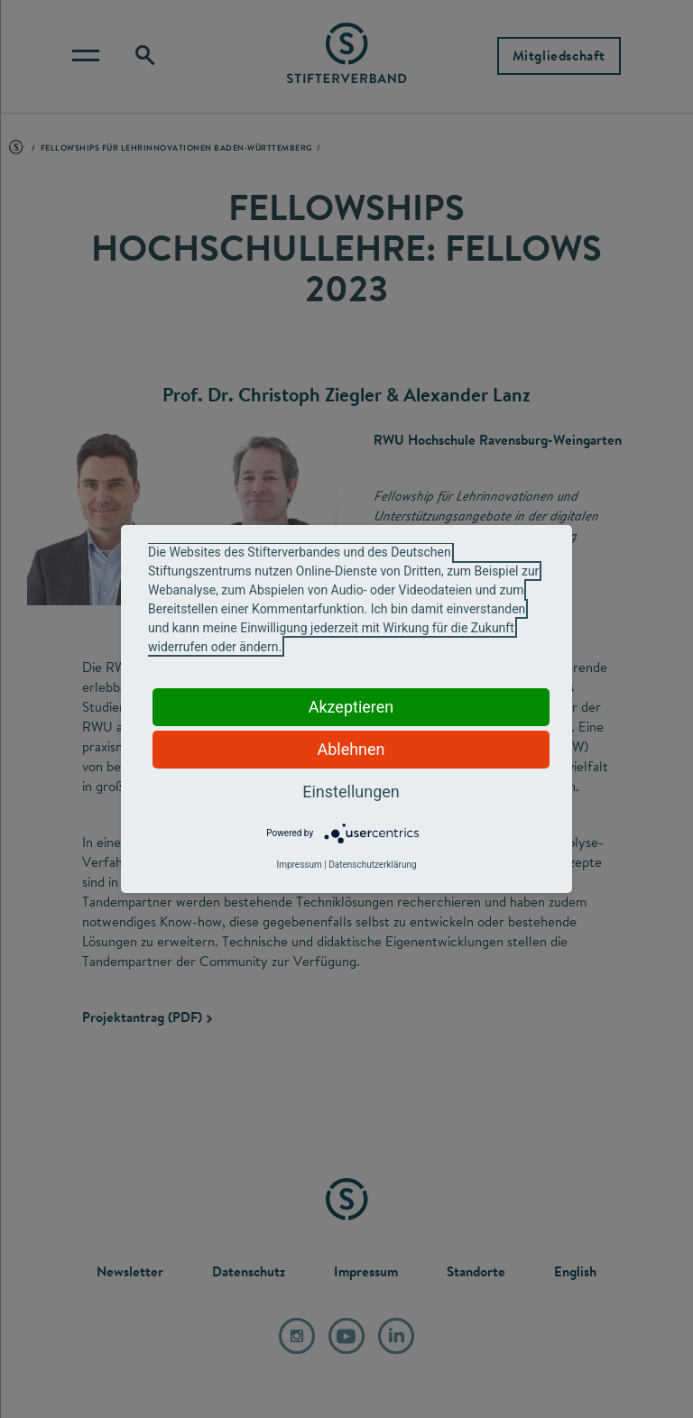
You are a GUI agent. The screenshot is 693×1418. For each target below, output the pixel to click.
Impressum (298, 865)
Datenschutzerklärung (372, 865)
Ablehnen (350, 749)
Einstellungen (350, 791)
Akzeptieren (351, 706)
